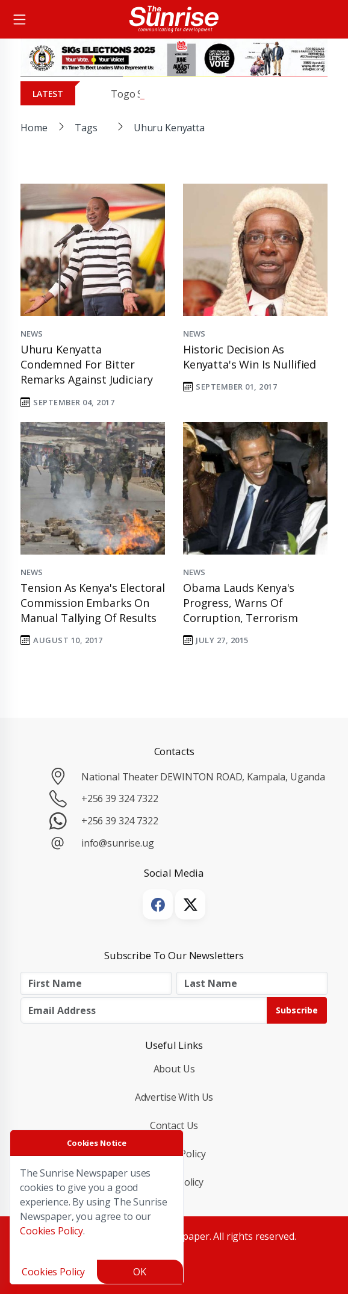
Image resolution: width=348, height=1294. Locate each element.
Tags (86, 127)
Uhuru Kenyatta (169, 127)
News (31, 333)
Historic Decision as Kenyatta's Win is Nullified (249, 357)
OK (139, 1271)
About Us (174, 1068)
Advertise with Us (174, 1097)
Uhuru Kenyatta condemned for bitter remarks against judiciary (86, 364)
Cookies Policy (51, 1230)
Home (33, 127)
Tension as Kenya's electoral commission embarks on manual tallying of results (92, 602)
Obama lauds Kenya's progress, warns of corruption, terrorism (240, 602)
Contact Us (174, 1125)
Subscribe (297, 1010)
